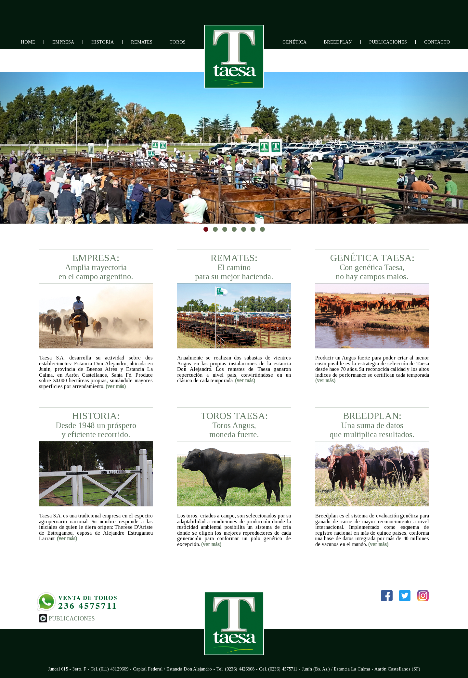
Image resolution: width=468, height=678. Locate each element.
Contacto (437, 42)
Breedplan (338, 42)
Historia (102, 42)
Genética (294, 42)
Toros (178, 42)
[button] (35, 148)
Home (28, 42)
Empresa (63, 42)
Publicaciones (388, 42)
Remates (141, 42)
